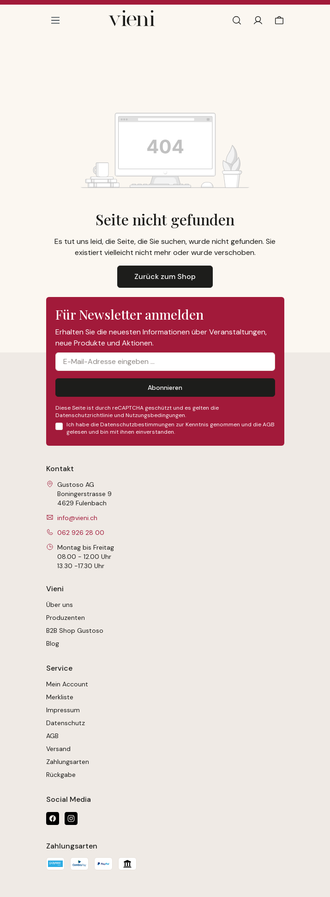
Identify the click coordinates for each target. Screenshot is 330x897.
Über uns (59, 604)
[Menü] (55, 20)
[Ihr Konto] (258, 20)
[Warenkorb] (277, 20)
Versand (58, 749)
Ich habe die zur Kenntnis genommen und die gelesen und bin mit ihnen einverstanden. (170, 428)
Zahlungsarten (67, 762)
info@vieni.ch (77, 518)
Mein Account (67, 684)
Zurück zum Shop (165, 276)
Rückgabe (61, 774)
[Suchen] (237, 20)
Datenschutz (65, 723)
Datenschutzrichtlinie (84, 415)
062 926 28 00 (80, 532)
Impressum (63, 710)
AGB (269, 424)
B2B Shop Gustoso (74, 630)
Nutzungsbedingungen (155, 415)
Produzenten (65, 617)
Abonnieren (165, 387)
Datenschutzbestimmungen (137, 424)
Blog (52, 643)
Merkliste (59, 697)
